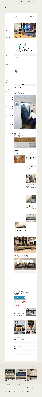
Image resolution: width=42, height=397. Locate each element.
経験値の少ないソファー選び (22, 43)
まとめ (20, 51)
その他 (6, 91)
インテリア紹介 (7, 46)
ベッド (6, 66)
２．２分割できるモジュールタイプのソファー (26, 50)
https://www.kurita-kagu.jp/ (21, 344)
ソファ (7, 28)
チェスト (7, 82)
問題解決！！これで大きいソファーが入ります (24, 48)
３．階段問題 (22, 47)
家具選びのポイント (8, 55)
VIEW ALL (35, 366)
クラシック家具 (7, 89)
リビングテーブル (7, 57)
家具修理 (22, 393)
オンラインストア (28, 392)
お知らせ (7, 21)
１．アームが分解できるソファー (24, 49)
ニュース (22, 391)
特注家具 (7, 80)
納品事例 (7, 30)
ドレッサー (7, 73)
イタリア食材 (7, 39)
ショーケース (7, 71)
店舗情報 (28, 391)
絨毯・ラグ (7, 48)
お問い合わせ (28, 393)
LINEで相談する (29, 387)
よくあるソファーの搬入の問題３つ (23, 44)
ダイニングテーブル (8, 37)
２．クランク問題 (22, 46)
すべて (6, 19)
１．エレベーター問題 (23, 45)
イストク (15, 392)
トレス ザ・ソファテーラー (16, 394)
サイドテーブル (7, 64)
